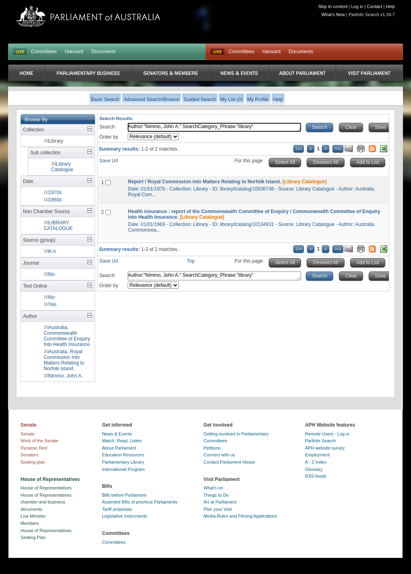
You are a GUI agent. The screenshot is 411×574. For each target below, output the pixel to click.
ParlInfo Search (320, 440)
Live (217, 52)
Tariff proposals (117, 509)
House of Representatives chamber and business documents (46, 502)
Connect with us (219, 454)
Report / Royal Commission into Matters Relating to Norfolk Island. (204, 181)
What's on (213, 487)
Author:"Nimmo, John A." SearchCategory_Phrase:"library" (214, 127)
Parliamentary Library (123, 462)
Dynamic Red (34, 448)
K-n (52, 251)
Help (390, 6)
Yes (52, 304)
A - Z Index (315, 462)
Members (30, 523)
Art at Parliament (220, 501)
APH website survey (325, 448)
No (51, 274)
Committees (44, 51)
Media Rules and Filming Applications (240, 516)
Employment (317, 454)
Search (107, 127)
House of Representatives (46, 487)
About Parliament (119, 448)
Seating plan (33, 462)
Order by (109, 137)
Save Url (109, 161)
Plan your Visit (217, 509)
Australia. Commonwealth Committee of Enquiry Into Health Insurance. (67, 336)
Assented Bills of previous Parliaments (139, 501)
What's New (333, 14)
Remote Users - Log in (327, 433)
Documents (103, 51)
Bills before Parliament (124, 495)
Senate (28, 433)
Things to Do (215, 495)
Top (191, 261)
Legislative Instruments (124, 516)
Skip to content (333, 6)
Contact (374, 6)
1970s (55, 192)
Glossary (313, 469)
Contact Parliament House (229, 462)
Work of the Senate (39, 440)
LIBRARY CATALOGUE (58, 225)
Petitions (211, 448)
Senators (29, 454)
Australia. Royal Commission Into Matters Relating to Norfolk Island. (64, 360)
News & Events (117, 433)
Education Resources (123, 454)
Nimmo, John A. (65, 376)
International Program (123, 469)
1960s (55, 200)
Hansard (74, 51)
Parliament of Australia (88, 16)
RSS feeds (315, 476)
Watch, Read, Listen (122, 440)
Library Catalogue (62, 166)
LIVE (20, 52)
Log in (357, 6)
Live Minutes (33, 516)
